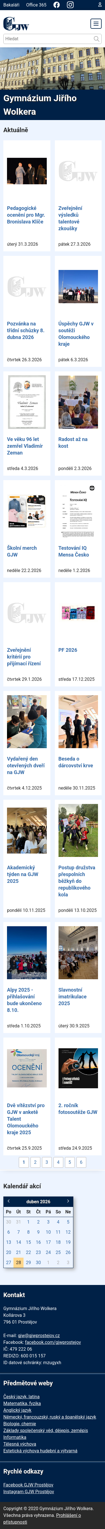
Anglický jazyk (17, 1410)
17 (48, 1242)
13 (8, 1242)
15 (28, 1242)
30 (8, 1222)
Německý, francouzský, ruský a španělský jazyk (49, 1417)
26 (68, 1252)
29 (28, 1262)
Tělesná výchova (19, 1444)
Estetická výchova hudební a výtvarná (40, 1450)
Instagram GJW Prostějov (28, 1491)
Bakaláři (11, 5)
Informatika (14, 1437)
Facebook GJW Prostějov (28, 1485)
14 (18, 1242)
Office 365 (36, 5)
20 (8, 1252)
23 (38, 1252)
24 (48, 1252)
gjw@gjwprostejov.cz (39, 1335)
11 (58, 1232)
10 (48, 1232)
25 (58, 1252)
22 (28, 1252)
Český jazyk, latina (21, 1396)
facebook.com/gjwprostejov (53, 1342)
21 (18, 1252)
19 (68, 1242)
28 (18, 1262)
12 (68, 1232)
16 (38, 1242)
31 (18, 1222)
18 (58, 1242)
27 (8, 1262)
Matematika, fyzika (22, 1403)
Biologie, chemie (19, 1423)
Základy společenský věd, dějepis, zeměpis (45, 1430)
